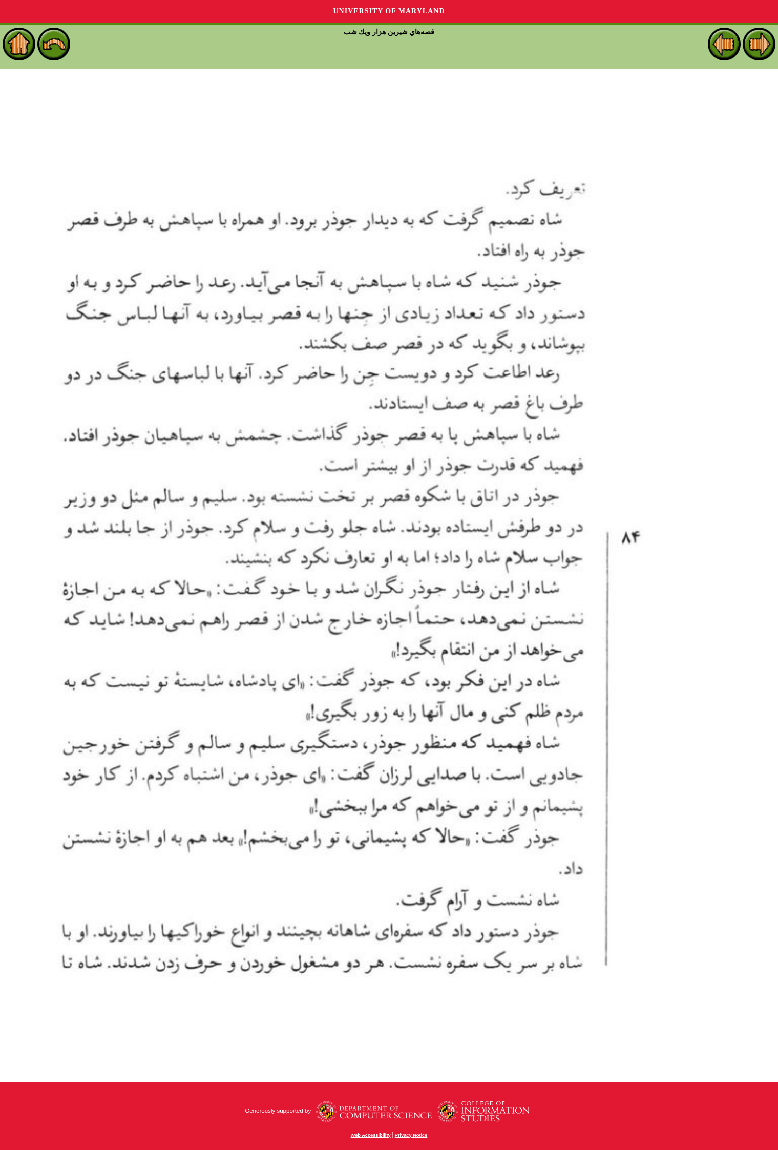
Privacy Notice (411, 1135)
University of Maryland (389, 11)
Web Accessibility (371, 1135)
